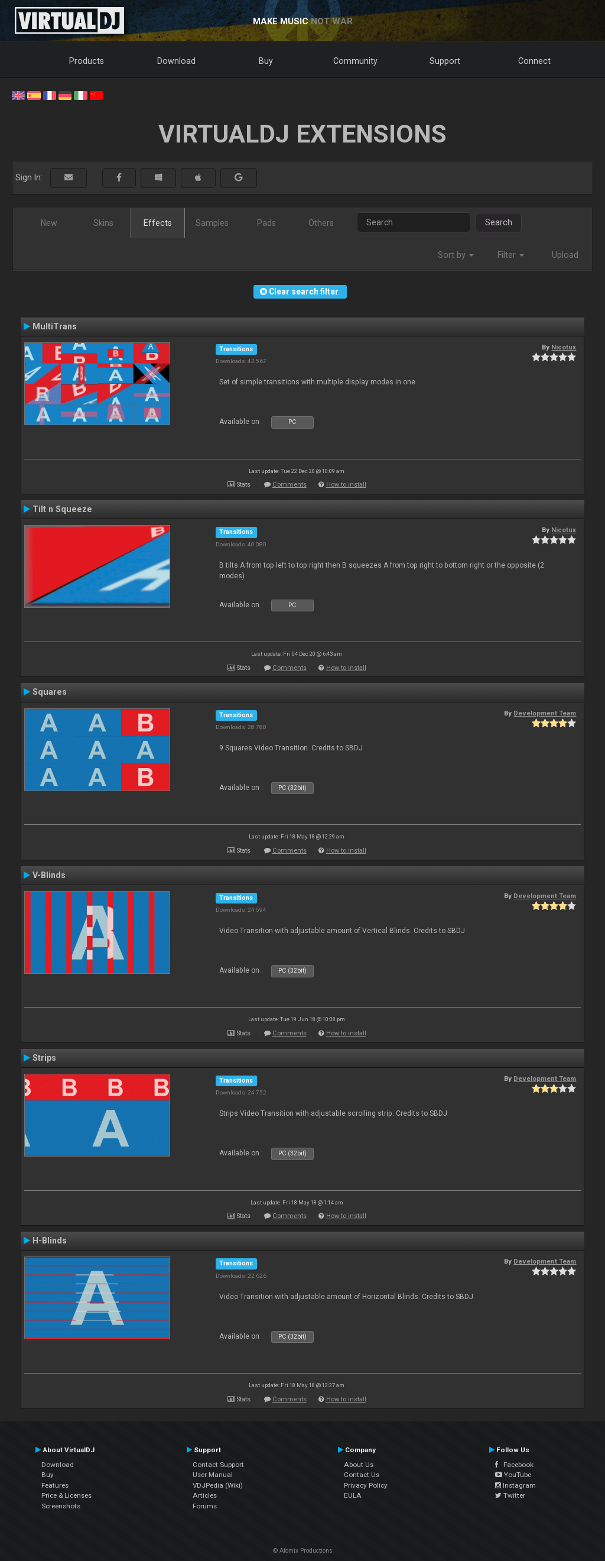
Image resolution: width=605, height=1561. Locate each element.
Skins (103, 223)
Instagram (515, 1485)
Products (86, 61)
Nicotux (563, 347)
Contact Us (361, 1475)
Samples (212, 223)
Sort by (456, 255)
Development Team (544, 713)
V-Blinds (49, 875)
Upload (565, 255)
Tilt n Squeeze (62, 509)
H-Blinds (49, 1240)
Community (355, 61)
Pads (266, 223)
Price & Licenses (66, 1495)
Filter (510, 255)
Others (321, 223)
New (49, 223)
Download (176, 61)
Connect (534, 61)
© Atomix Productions (303, 1550)
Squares (49, 692)
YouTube (513, 1475)
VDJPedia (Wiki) (218, 1485)
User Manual (213, 1475)
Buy (266, 61)
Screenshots (60, 1506)
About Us (358, 1464)
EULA (353, 1495)
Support (445, 61)
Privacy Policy (366, 1485)
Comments (289, 484)
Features (55, 1485)
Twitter (510, 1495)
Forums (205, 1506)
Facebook (514, 1464)
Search (498, 222)
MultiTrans (54, 326)
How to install (346, 484)
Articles (205, 1495)
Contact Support (218, 1464)
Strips (44, 1058)
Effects (158, 223)
